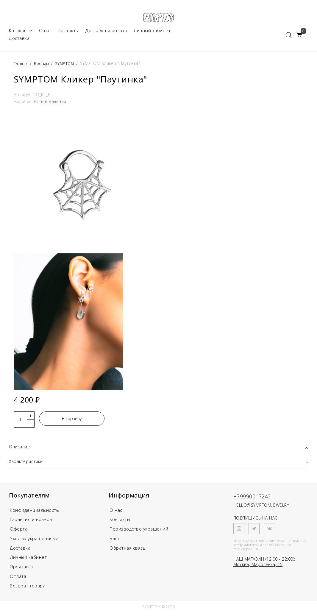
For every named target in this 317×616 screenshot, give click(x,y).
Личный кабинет (152, 32)
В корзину (72, 420)
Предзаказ (21, 570)
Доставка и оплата (106, 32)
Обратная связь (128, 551)
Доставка (19, 40)
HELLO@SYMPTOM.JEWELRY (261, 508)
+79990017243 (257, 498)
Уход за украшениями (34, 541)
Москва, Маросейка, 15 (258, 567)
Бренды (44, 65)
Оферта (18, 532)
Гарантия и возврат (32, 522)
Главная (23, 65)
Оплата (18, 579)
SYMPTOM (68, 65)
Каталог (20, 32)
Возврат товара (27, 589)
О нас (45, 32)
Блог (115, 541)
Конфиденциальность (34, 513)
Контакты (68, 32)
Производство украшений (139, 532)
